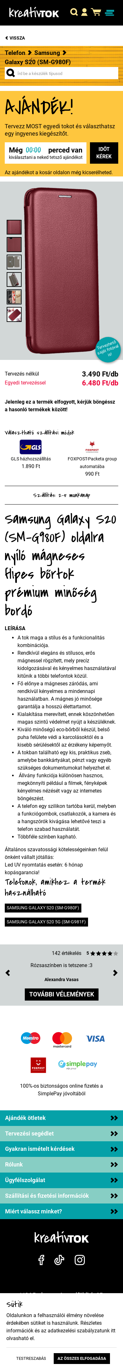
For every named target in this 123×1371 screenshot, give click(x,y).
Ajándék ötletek (61, 1118)
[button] (74, 13)
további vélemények (61, 994)
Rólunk (61, 1164)
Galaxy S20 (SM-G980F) (38, 62)
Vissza (15, 38)
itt (113, 1331)
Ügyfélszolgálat (61, 1180)
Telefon (15, 52)
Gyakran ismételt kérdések (61, 1149)
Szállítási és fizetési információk (61, 1196)
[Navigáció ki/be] (109, 13)
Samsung (47, 52)
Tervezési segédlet (61, 1133)
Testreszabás (31, 1358)
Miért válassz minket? (61, 1211)
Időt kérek (104, 152)
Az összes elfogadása (82, 1358)
